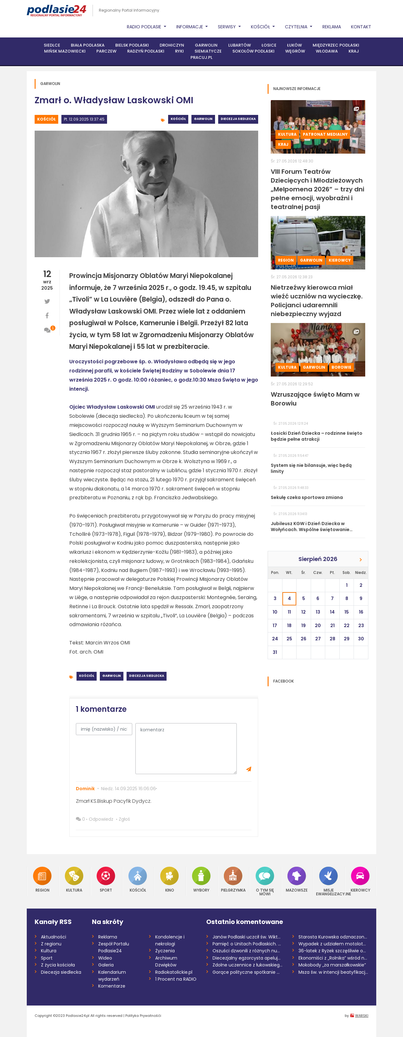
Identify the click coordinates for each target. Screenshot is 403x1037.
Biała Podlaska (88, 45)
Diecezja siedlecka (238, 118)
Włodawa (327, 51)
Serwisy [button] (227, 27)
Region (286, 260)
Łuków (294, 45)
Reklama (331, 27)
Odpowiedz (101, 819)
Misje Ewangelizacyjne (328, 881)
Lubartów (239, 45)
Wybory (201, 879)
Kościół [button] (261, 27)
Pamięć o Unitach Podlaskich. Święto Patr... (248, 944)
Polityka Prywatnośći (143, 1015)
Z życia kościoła (58, 965)
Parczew (106, 51)
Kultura (287, 134)
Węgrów (295, 51)
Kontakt (361, 27)
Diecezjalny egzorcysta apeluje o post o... (248, 958)
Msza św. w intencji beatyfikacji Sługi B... (333, 972)
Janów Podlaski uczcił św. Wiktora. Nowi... (248, 937)
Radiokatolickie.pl (173, 972)
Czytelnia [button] (297, 27)
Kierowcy (340, 260)
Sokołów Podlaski (253, 51)
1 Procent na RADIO (175, 979)
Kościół (46, 119)
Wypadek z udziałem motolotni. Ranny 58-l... (333, 944)
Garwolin (206, 45)
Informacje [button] (190, 27)
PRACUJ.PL (201, 57)
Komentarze (111, 986)
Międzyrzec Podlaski (336, 45)
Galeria (106, 965)
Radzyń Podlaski (145, 51)
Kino (169, 879)
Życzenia (165, 951)
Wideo (105, 958)
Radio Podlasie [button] (144, 27)
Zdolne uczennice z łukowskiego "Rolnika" (248, 965)
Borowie (341, 367)
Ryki (179, 51)
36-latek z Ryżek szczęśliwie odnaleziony (333, 951)
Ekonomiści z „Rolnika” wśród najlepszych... (333, 958)
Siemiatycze (208, 51)
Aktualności (53, 937)
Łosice (269, 45)
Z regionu (51, 944)
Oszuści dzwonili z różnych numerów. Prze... (248, 951)
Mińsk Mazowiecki (65, 51)
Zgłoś (124, 819)
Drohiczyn (172, 45)
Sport (106, 879)
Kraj (354, 51)
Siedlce (52, 45)
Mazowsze (297, 879)
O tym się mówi (265, 881)
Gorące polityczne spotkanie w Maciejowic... (248, 972)
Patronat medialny (325, 134)
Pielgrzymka (233, 879)
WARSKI (361, 1015)
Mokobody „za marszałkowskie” (332, 965)
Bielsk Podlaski (132, 45)
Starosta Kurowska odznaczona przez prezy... (333, 937)
